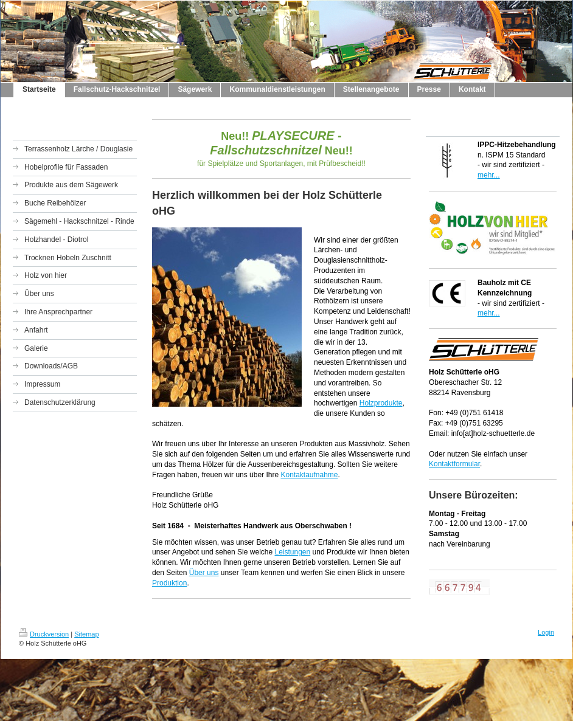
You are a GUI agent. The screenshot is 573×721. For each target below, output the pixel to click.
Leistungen (292, 552)
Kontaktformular (454, 464)
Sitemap (86, 634)
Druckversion (44, 634)
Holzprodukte (381, 403)
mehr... (489, 175)
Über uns (204, 572)
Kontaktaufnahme (309, 475)
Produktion (169, 583)
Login (546, 632)
